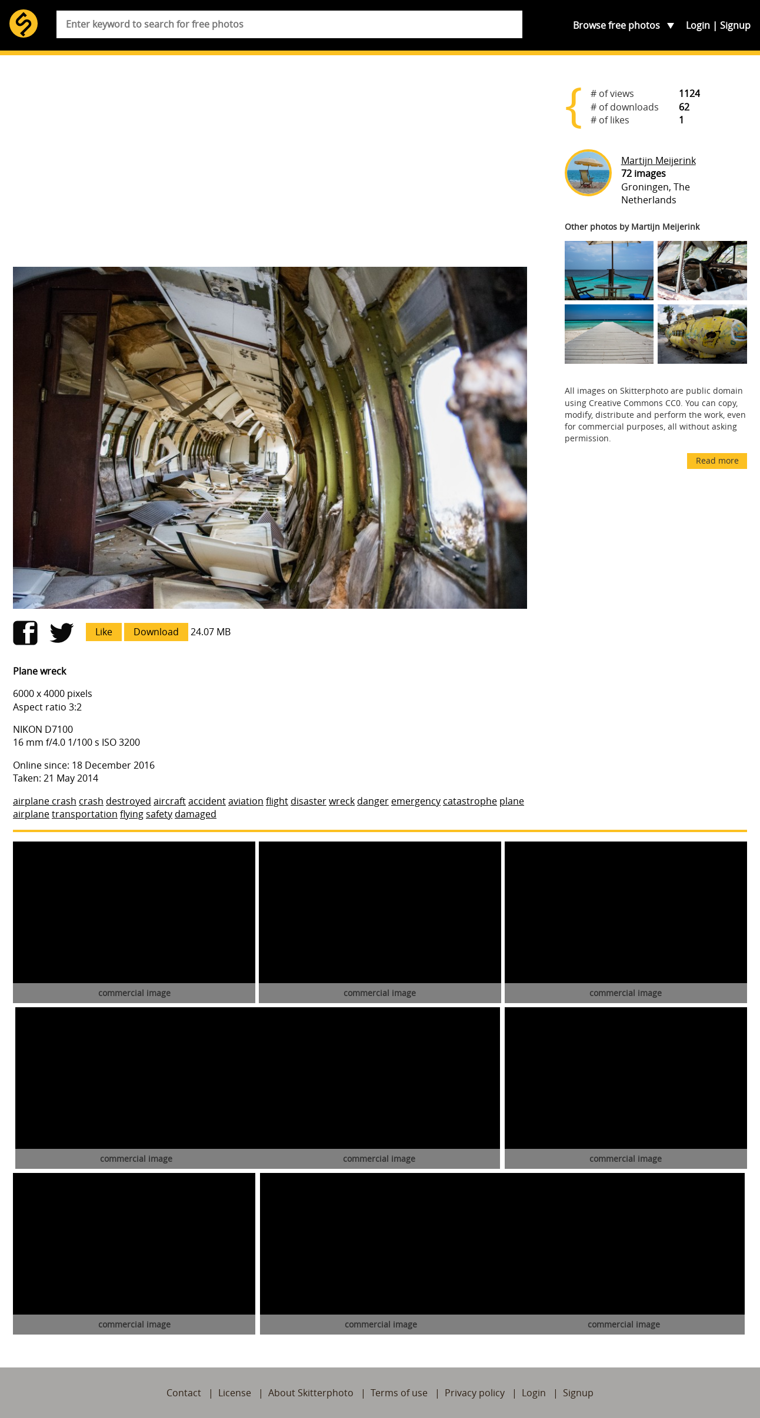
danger (373, 801)
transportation (85, 813)
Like (103, 631)
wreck (342, 801)
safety (159, 813)
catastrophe (470, 801)
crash (91, 801)
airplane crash (44, 801)
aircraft (170, 801)
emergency (416, 801)
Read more (717, 460)
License (234, 1392)
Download (156, 631)
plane (511, 801)
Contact (183, 1392)
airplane (31, 813)
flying (132, 813)
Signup (735, 25)
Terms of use (399, 1392)
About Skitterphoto (311, 1392)
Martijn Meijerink (658, 160)
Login (698, 25)
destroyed (128, 801)
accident (207, 801)
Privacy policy (475, 1392)
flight (277, 801)
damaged (195, 813)
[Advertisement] (270, 165)
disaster (308, 801)
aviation (246, 801)
